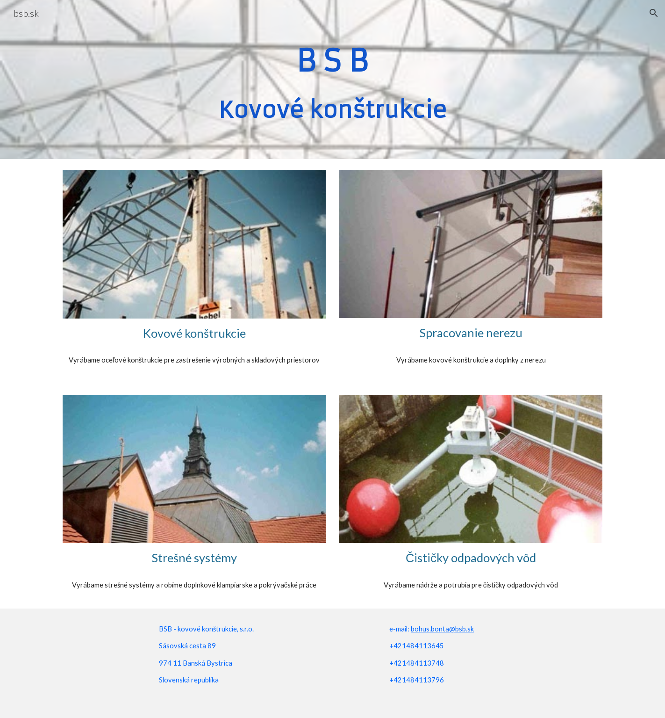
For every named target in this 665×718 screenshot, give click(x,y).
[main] (332, 79)
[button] (654, 13)
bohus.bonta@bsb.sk (442, 629)
